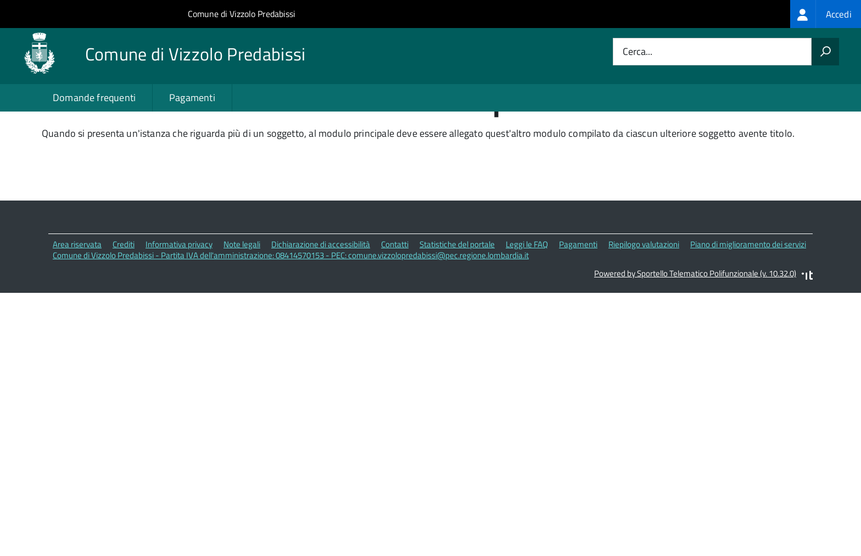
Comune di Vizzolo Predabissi (241, 13)
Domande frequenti (94, 97)
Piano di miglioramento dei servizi (748, 288)
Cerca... (637, 52)
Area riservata (77, 288)
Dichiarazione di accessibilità (320, 288)
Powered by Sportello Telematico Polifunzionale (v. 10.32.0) (695, 318)
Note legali (241, 288)
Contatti (395, 288)
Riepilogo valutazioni (643, 288)
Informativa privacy (179, 288)
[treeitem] (825, 14)
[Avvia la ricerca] (825, 51)
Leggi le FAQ (527, 288)
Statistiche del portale (457, 288)
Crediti (124, 288)
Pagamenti (192, 97)
